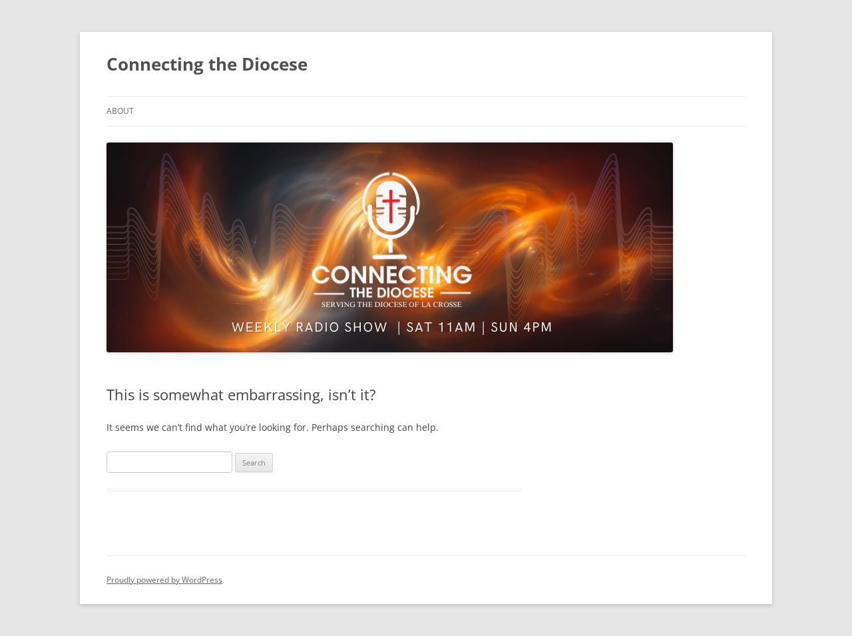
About (120, 111)
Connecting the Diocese (207, 64)
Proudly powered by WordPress (164, 579)
